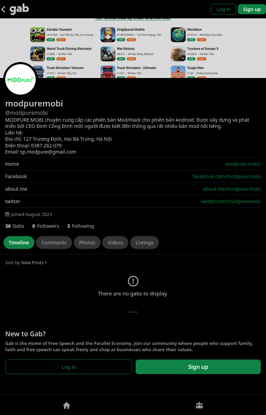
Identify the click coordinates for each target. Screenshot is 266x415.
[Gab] (19, 9)
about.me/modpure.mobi (232, 188)
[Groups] (199, 405)
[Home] (66, 405)
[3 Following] (83, 226)
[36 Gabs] (18, 226)
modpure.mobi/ (243, 164)
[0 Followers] (49, 226)
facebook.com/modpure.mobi (227, 176)
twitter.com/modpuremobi (231, 201)
